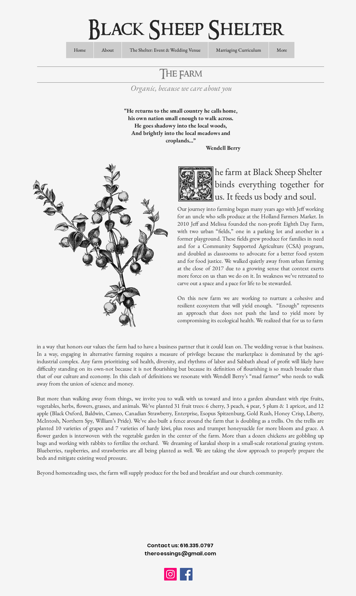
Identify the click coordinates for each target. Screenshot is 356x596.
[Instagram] (170, 574)
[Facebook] (186, 574)
